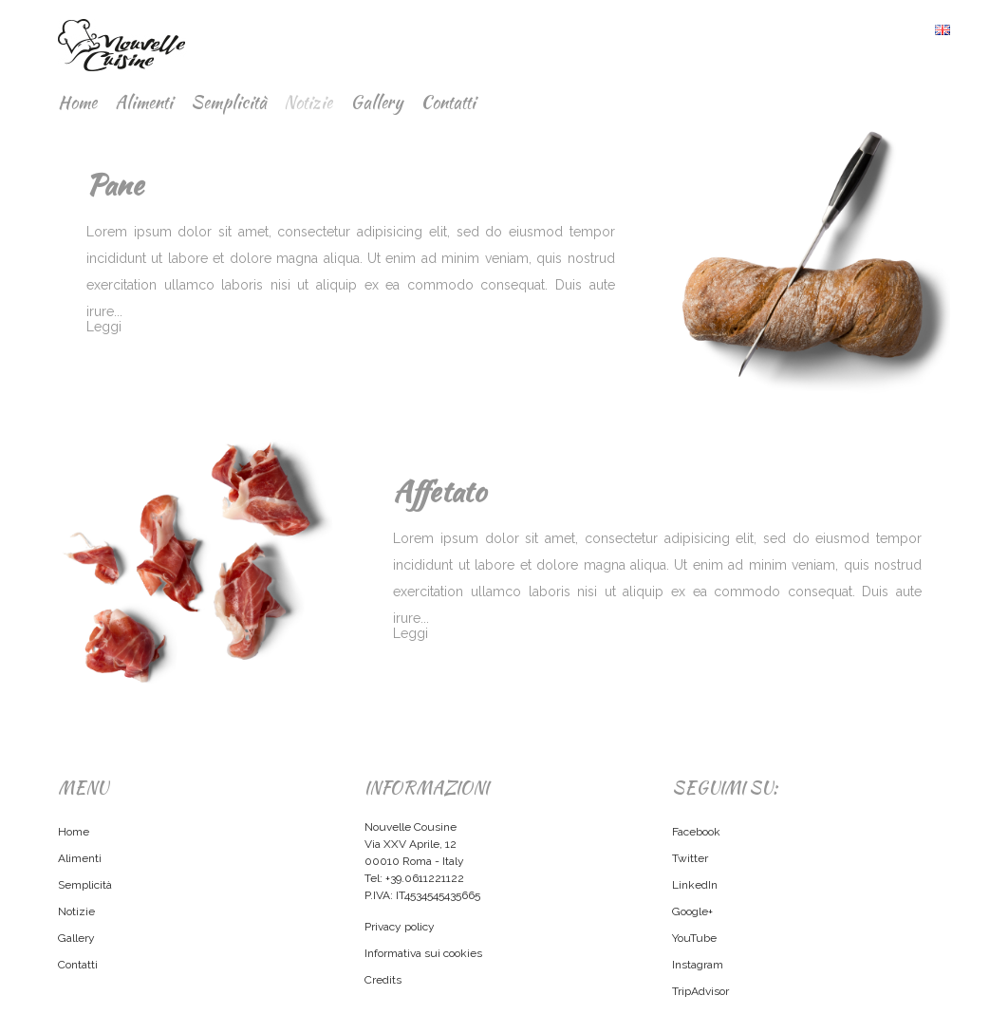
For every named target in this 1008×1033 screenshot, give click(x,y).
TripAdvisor (700, 991)
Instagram (697, 964)
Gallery (376, 102)
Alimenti (80, 858)
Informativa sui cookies (423, 953)
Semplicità (229, 102)
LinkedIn (695, 885)
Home (77, 102)
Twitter (690, 858)
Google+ (692, 911)
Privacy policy (399, 926)
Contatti (448, 102)
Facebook (696, 831)
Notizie (308, 102)
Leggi (103, 326)
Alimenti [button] (144, 102)
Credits (382, 979)
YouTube (694, 938)
